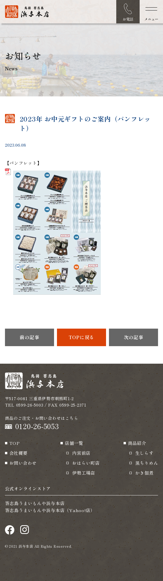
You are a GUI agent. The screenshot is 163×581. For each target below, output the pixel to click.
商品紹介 (137, 443)
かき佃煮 (144, 473)
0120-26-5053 (37, 426)
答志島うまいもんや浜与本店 (35, 503)
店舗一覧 (74, 443)
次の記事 (133, 337)
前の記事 (29, 337)
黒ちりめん (146, 463)
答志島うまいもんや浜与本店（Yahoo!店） (50, 510)
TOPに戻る (82, 337)
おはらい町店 (86, 463)
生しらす (144, 453)
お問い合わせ (23, 463)
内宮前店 (81, 453)
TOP (14, 443)
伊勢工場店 (83, 473)
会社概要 (18, 453)
